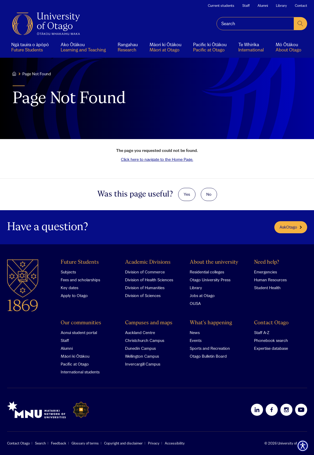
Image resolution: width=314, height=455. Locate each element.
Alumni (263, 5)
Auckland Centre (140, 332)
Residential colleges (207, 272)
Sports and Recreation (210, 348)
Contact (301, 5)
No (209, 194)
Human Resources (270, 280)
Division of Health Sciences (149, 280)
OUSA (195, 303)
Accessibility (175, 443)
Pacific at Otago (75, 364)
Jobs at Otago (202, 295)
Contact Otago (271, 323)
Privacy (153, 443)
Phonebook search (271, 340)
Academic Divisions (148, 262)
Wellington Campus (142, 356)
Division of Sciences (143, 295)
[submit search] (300, 23)
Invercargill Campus (142, 364)
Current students (221, 5)
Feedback (58, 443)
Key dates (69, 287)
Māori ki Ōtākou (75, 356)
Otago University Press (210, 280)
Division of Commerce (145, 272)
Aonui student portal (79, 332)
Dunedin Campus (140, 348)
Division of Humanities (144, 287)
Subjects (68, 272)
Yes (187, 194)
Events (196, 340)
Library (281, 5)
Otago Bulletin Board (208, 356)
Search (40, 443)
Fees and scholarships (80, 280)
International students (80, 372)
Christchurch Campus (144, 340)
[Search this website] (255, 23)
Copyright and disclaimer (123, 443)
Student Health (267, 287)
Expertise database (271, 348)
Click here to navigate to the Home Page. (157, 159)
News (195, 332)
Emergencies (265, 272)
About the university (214, 262)
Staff (246, 5)
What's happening (211, 323)
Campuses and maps (148, 323)
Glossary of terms (85, 443)
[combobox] (255, 23)
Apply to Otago (74, 295)
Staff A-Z (261, 332)
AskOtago (291, 227)
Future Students (80, 262)
